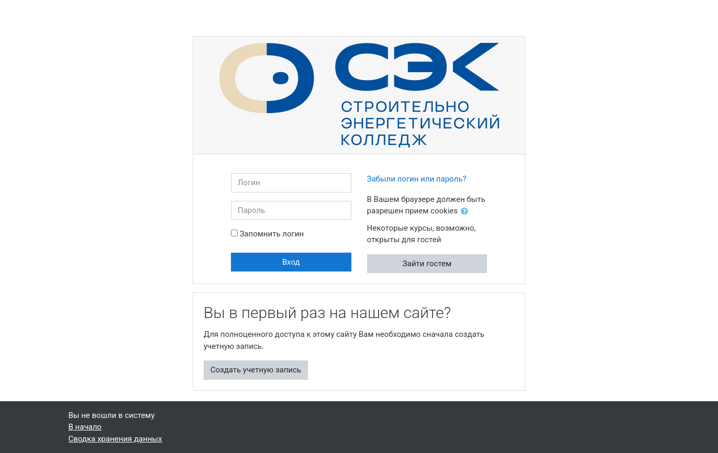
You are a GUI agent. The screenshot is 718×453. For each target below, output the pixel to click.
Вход (291, 262)
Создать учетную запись (256, 370)
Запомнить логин (271, 234)
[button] (466, 211)
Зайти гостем (427, 263)
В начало (85, 427)
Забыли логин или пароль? (417, 179)
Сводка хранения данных (115, 439)
